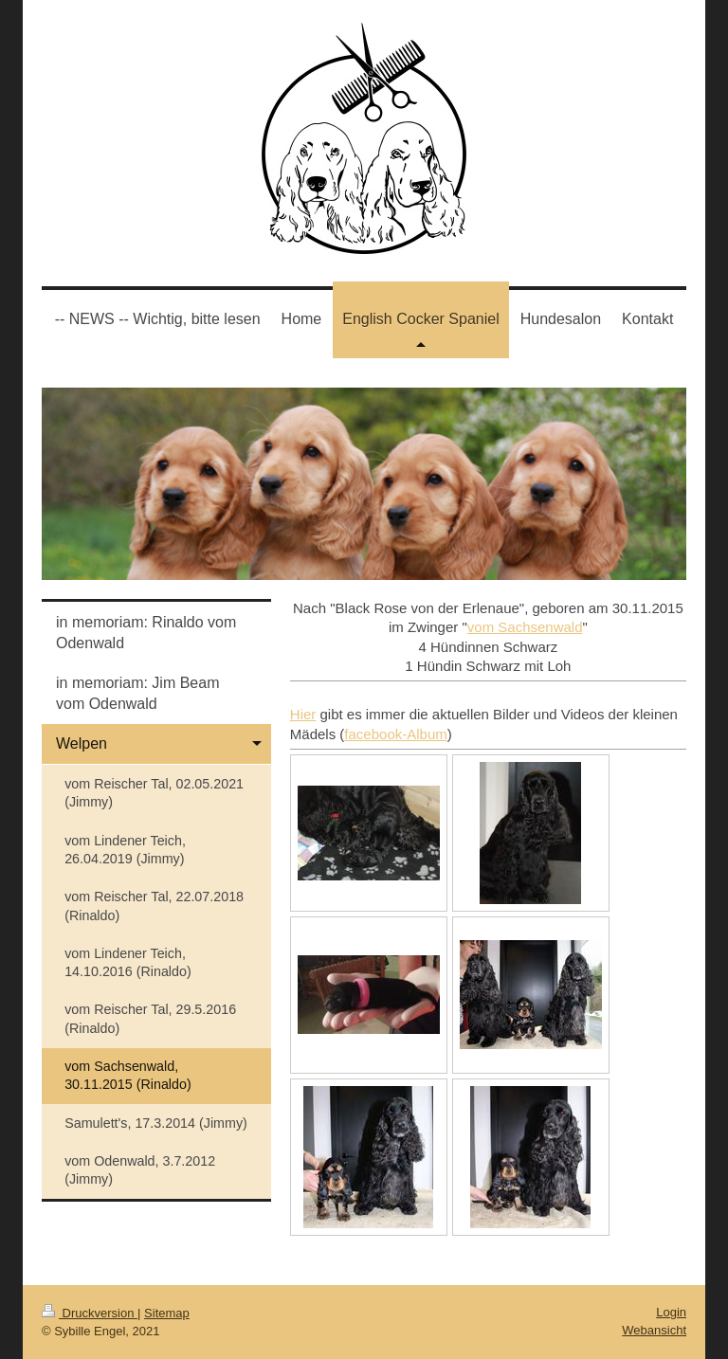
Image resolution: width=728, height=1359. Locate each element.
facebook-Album (395, 734)
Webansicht (654, 1330)
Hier (303, 714)
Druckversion (89, 1313)
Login (671, 1312)
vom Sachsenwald (525, 627)
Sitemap (167, 1313)
